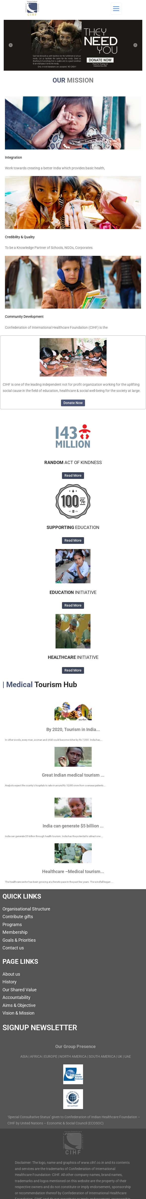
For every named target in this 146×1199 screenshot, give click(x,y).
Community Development (24, 317)
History (9, 981)
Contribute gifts (17, 916)
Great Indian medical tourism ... (73, 775)
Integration (13, 157)
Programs (12, 924)
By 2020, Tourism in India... (73, 729)
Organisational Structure (26, 908)
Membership (15, 932)
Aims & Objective (19, 1005)
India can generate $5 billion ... (73, 825)
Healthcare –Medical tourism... (73, 871)
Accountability (16, 997)
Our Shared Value (19, 989)
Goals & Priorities (19, 940)
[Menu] (116, 9)
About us (11, 974)
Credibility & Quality (20, 237)
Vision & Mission (18, 1013)
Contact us (13, 947)
